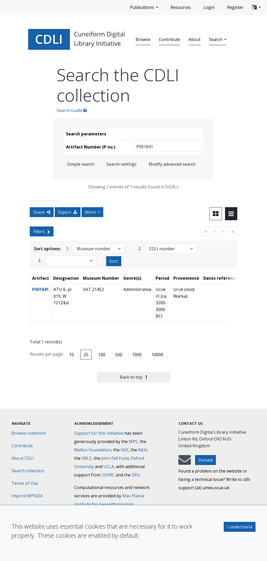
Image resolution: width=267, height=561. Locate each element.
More (91, 212)
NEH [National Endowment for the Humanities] (142, 450)
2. (139, 249)
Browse (143, 39)
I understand (239, 527)
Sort (114, 261)
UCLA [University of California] (108, 466)
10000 (157, 354)
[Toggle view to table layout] (231, 213)
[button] (256, 7)
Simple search (80, 164)
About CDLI (22, 458)
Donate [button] (205, 460)
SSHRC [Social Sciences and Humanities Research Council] (108, 475)
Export (67, 212)
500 (118, 354)
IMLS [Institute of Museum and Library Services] (87, 458)
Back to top (133, 377)
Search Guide (72, 110)
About (195, 39)
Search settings (121, 164)
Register (235, 7)
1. (67, 249)
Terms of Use (24, 483)
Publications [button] (142, 7)
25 (86, 354)
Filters (41, 231)
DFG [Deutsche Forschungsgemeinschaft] (136, 475)
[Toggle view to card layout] (215, 213)
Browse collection (28, 433)
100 (101, 354)
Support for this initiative (98, 433)
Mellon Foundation (92, 450)
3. (39, 261)
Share (41, 212)
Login (209, 7)
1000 (137, 354)
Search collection (27, 471)
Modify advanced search (172, 164)
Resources (181, 7)
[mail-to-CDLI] (184, 462)
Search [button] (216, 39)
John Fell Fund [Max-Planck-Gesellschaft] (115, 458)
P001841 (40, 289)
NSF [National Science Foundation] (125, 450)
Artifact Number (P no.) (90, 147)
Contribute (169, 39)
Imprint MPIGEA (27, 496)
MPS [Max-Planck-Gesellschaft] (133, 441)
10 (71, 354)
